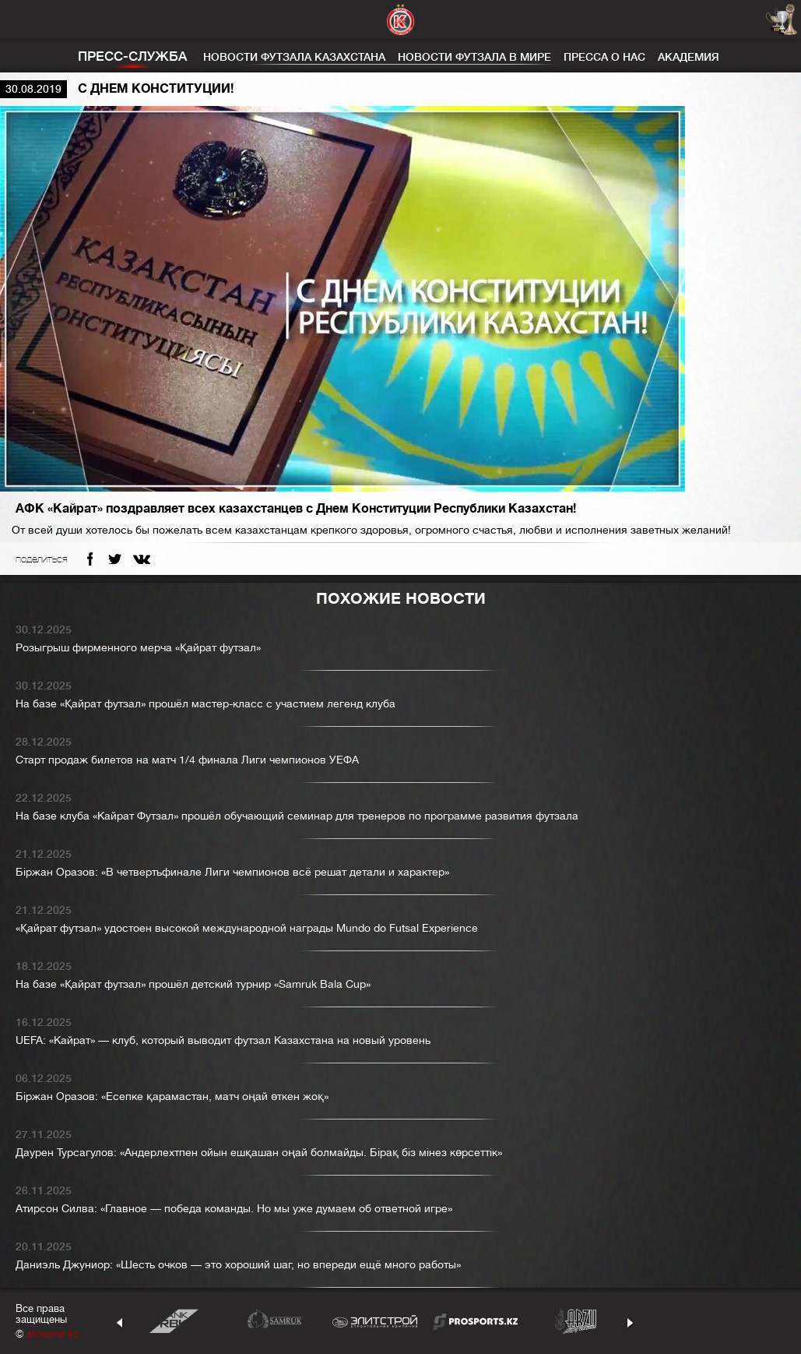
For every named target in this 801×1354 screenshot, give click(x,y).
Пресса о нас (604, 57)
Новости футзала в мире (474, 57)
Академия (688, 57)
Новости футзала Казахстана (294, 57)
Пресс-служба (132, 56)
